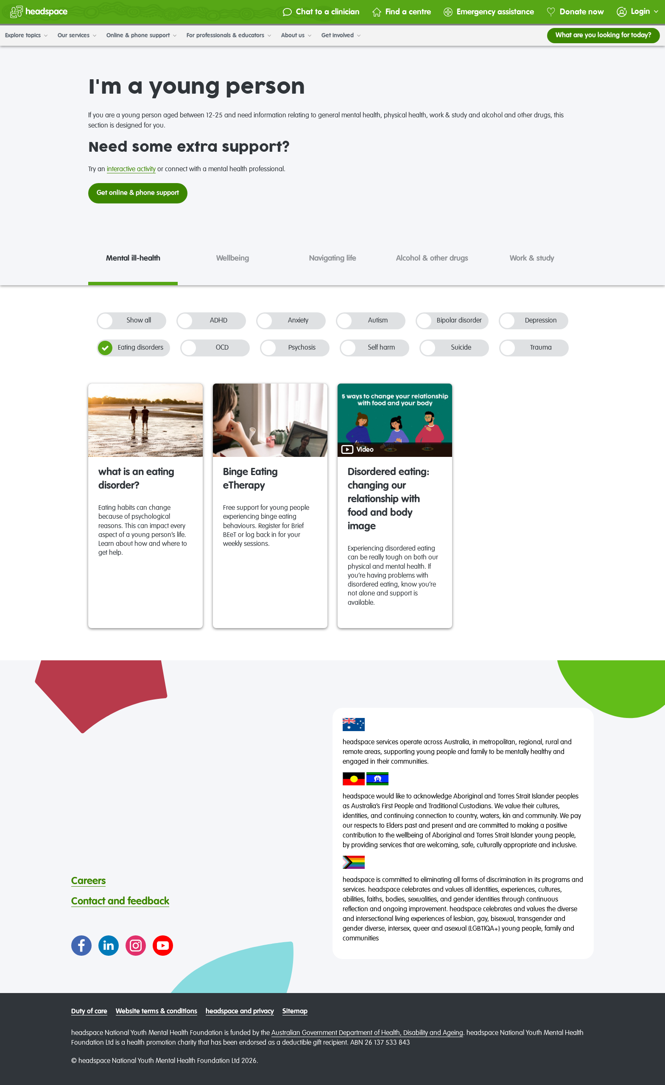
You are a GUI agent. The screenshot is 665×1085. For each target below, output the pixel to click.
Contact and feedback (120, 901)
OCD (205, 348)
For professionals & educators (229, 36)
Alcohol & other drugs (432, 258)
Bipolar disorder (449, 321)
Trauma (526, 348)
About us (296, 36)
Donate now (575, 12)
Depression (528, 321)
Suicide (446, 348)
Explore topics (26, 36)
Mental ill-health (133, 258)
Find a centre (401, 12)
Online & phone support (141, 36)
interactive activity (131, 169)
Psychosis (288, 348)
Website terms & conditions (156, 1011)
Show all (124, 321)
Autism (362, 321)
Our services (77, 36)
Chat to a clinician (321, 12)
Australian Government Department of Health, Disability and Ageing (367, 1033)
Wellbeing (232, 258)
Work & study (532, 258)
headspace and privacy (240, 1011)
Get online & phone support (138, 193)
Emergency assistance (489, 12)
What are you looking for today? (603, 35)
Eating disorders (130, 348)
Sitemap (294, 1011)
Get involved (340, 36)
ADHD (202, 321)
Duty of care (89, 1011)
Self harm (368, 348)
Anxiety (282, 321)
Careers (88, 881)
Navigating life (332, 258)
